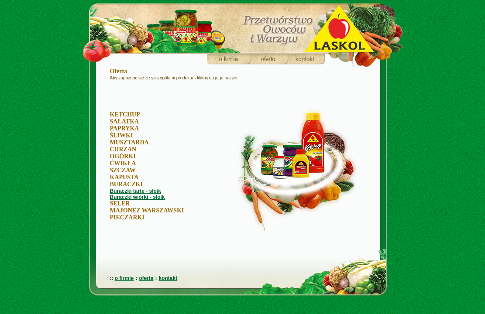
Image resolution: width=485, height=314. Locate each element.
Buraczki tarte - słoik (135, 191)
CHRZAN (123, 149)
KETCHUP (125, 114)
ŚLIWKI (121, 135)
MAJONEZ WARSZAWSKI (147, 210)
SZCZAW (123, 170)
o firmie (124, 278)
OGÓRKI (123, 156)
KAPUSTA (124, 177)
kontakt (168, 278)
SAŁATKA (124, 121)
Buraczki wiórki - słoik (137, 197)
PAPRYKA (124, 128)
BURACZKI (126, 184)
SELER (120, 203)
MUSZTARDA (129, 142)
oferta (146, 278)
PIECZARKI (127, 217)
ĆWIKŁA (123, 163)
